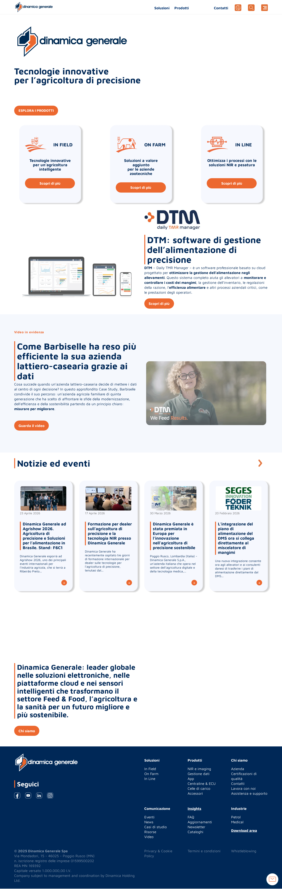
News (148, 822)
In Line (149, 779)
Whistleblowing (243, 851)
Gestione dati (199, 774)
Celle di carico (199, 789)
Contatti (221, 8)
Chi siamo (27, 731)
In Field (150, 769)
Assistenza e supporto (249, 794)
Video (149, 837)
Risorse (150, 832)
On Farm (151, 774)
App (191, 779)
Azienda (237, 769)
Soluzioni (161, 8)
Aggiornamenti (200, 822)
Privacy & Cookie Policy (158, 853)
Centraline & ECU (202, 784)
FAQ (191, 817)
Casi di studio (155, 827)
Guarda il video (32, 426)
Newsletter (196, 827)
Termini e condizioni (204, 851)
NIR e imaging (199, 769)
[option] (141, 384)
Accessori (195, 794)
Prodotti (181, 8)
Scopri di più (49, 183)
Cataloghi (195, 832)
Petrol (236, 817)
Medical (237, 822)
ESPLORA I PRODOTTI (37, 111)
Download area (244, 831)
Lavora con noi (243, 789)
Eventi (149, 817)
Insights (194, 809)
